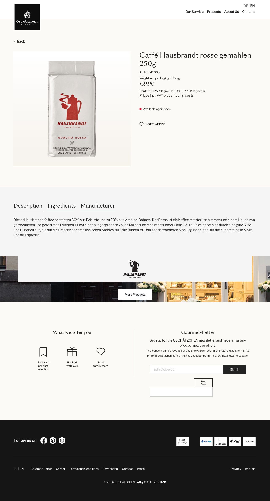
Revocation (110, 468)
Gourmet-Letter (41, 468)
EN (252, 6)
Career (60, 468)
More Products (135, 294)
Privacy (236, 468)
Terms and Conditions (84, 468)
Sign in (234, 369)
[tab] (28, 205)
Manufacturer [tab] (98, 205)
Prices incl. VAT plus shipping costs (166, 96)
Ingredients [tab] (61, 205)
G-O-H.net (150, 482)
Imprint (250, 468)
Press (141, 468)
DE (246, 6)
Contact (127, 468)
